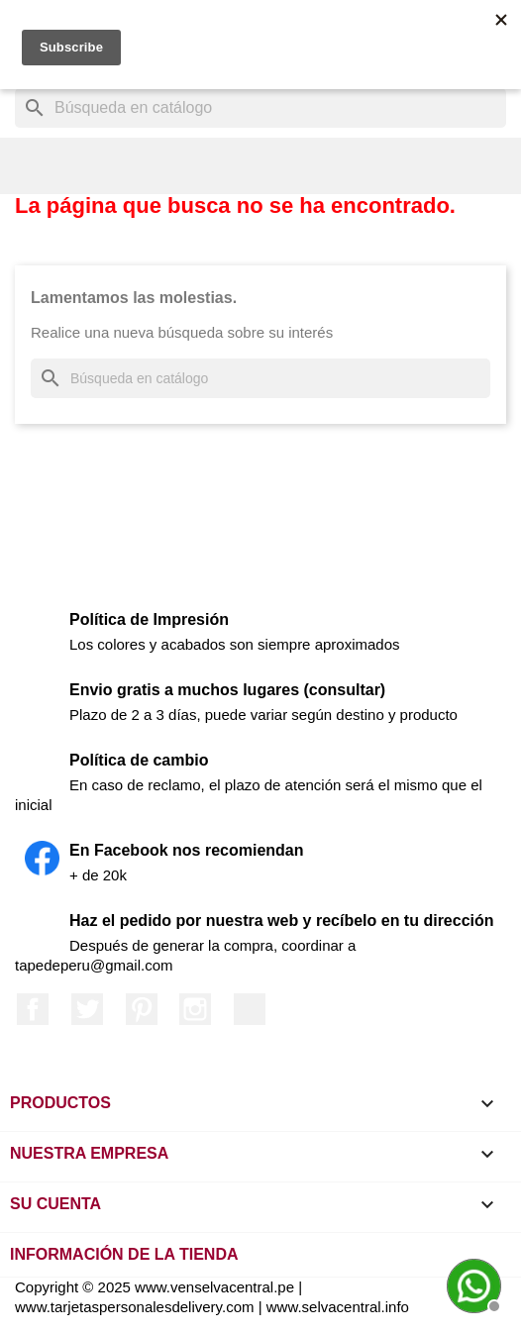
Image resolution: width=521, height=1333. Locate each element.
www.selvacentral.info (337, 1306)
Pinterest (141, 1009)
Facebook (33, 1009)
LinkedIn (249, 1009)
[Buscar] (260, 108)
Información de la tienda (124, 1254)
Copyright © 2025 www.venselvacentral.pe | (158, 1287)
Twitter (87, 1009)
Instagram (195, 1009)
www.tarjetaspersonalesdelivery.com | (140, 1306)
